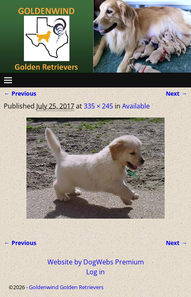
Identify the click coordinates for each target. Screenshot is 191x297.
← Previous (20, 93)
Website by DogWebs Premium (95, 261)
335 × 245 (98, 106)
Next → (176, 93)
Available (136, 106)
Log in (95, 271)
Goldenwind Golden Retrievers (66, 287)
